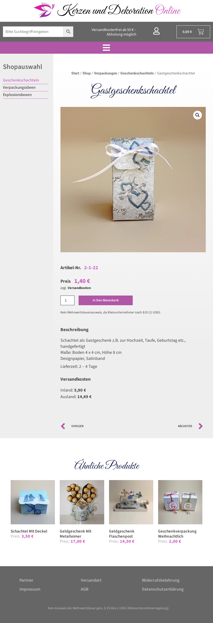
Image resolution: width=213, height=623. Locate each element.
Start (75, 73)
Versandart (91, 580)
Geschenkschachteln (21, 80)
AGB (84, 589)
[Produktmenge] (67, 300)
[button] (197, 115)
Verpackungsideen (19, 87)
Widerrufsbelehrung (160, 580)
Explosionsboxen (17, 95)
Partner (26, 580)
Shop (86, 73)
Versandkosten (79, 287)
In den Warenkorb (106, 300)
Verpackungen (105, 73)
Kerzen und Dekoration (118, 11)
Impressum (29, 589)
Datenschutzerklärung (163, 589)
